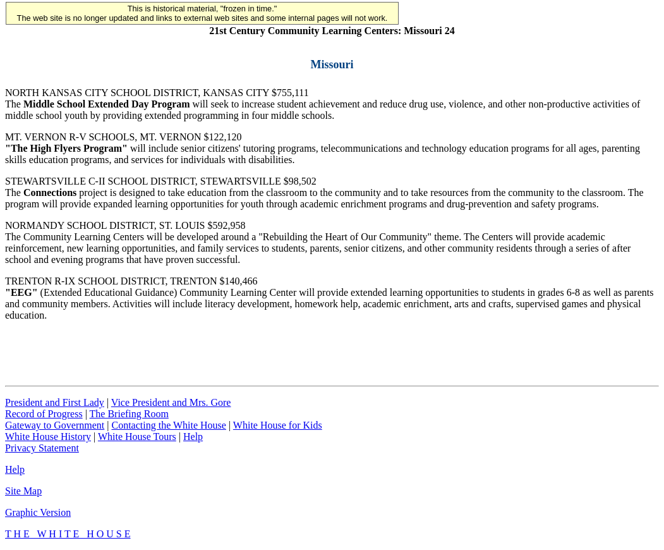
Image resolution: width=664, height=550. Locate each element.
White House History (48, 436)
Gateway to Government (54, 425)
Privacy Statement (42, 448)
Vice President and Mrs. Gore (171, 402)
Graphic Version (38, 512)
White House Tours (137, 436)
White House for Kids (277, 425)
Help (193, 436)
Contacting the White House (168, 425)
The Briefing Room (129, 413)
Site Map (23, 491)
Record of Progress (44, 413)
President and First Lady (54, 402)
